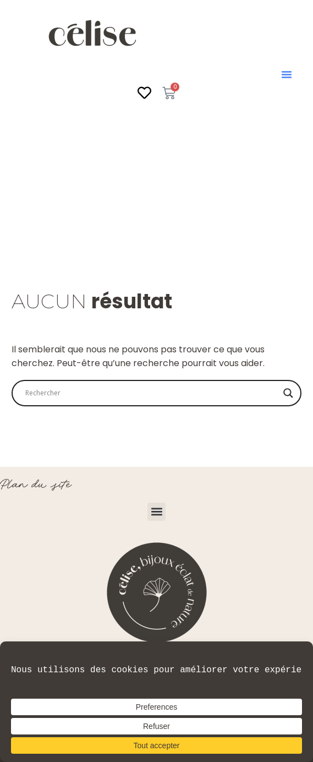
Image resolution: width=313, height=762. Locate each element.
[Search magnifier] (288, 393)
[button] (286, 74)
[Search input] (151, 393)
